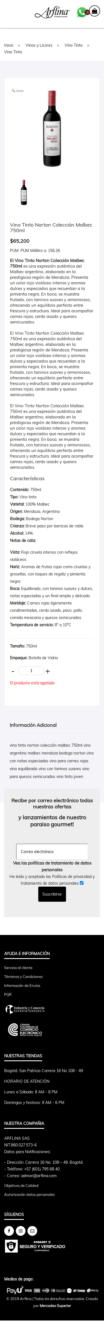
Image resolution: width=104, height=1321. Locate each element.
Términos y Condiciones (23, 976)
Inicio (8, 45)
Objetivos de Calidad (21, 1185)
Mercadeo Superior (55, 1305)
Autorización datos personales (29, 1194)
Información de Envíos (22, 985)
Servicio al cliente (18, 967)
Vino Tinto (74, 45)
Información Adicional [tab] (33, 725)
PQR (8, 994)
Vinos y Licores (39, 45)
